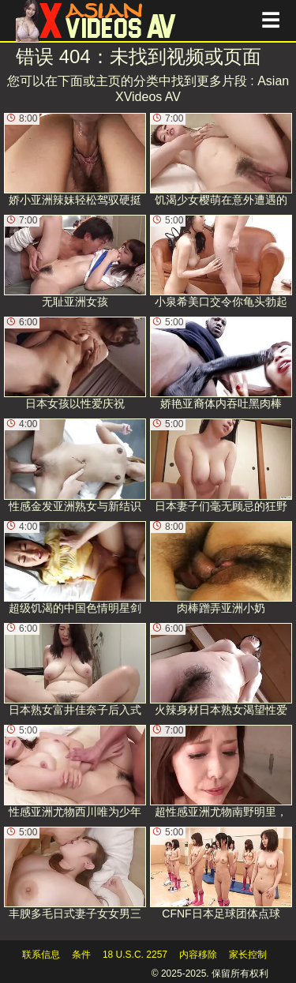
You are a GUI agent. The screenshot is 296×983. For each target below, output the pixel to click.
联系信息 (41, 954)
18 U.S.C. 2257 (135, 954)
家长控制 (248, 954)
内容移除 (198, 954)
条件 (81, 954)
